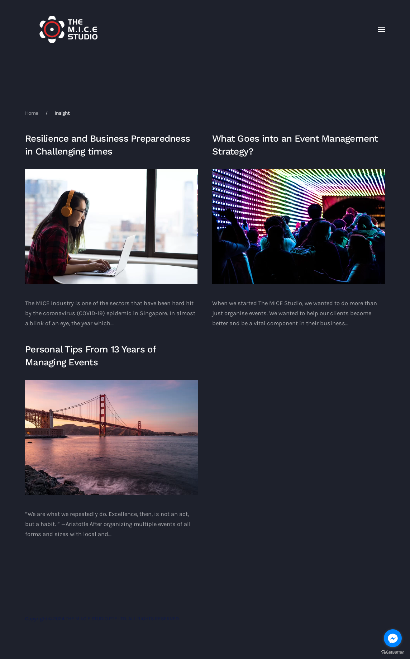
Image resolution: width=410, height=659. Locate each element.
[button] (381, 29)
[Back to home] (68, 29)
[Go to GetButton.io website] (392, 652)
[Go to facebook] (393, 638)
